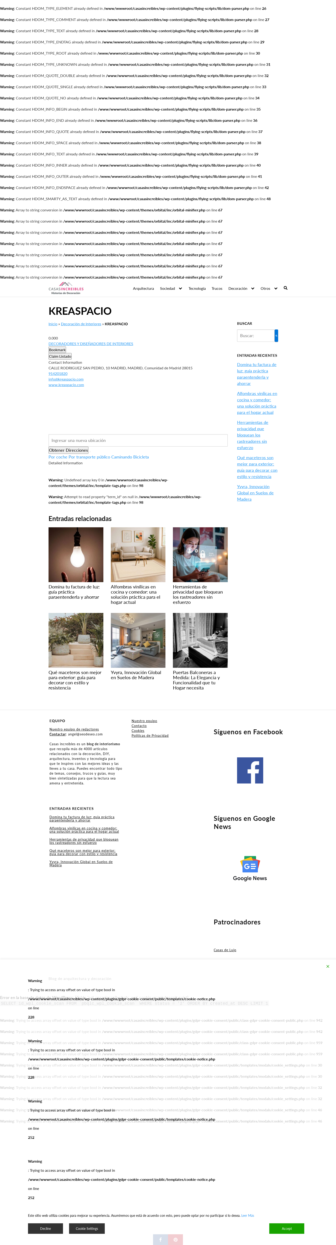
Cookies (138, 731)
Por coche (58, 456)
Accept (287, 1229)
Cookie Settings (87, 1229)
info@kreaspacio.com (66, 379)
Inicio (53, 324)
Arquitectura (143, 288)
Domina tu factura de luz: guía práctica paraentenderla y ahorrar (82, 818)
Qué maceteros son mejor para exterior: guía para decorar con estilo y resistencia (83, 852)
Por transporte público (89, 456)
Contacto (139, 726)
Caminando (121, 456)
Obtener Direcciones (68, 450)
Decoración (237, 288)
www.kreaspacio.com (66, 384)
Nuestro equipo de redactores (74, 729)
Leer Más (247, 1215)
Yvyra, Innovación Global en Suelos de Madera (255, 493)
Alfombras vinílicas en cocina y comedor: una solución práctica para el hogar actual (84, 829)
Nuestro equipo (144, 721)
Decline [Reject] (45, 1229)
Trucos (217, 288)
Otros (265, 288)
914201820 (58, 373)
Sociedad (167, 288)
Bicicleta (141, 456)
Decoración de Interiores (81, 324)
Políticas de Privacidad (150, 736)
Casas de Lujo (225, 950)
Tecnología (197, 288)
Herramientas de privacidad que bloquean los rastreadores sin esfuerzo (252, 435)
